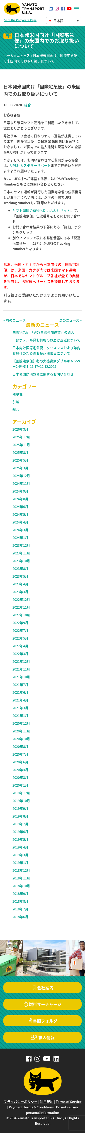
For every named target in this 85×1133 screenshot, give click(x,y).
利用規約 (46, 1101)
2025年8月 (20, 452)
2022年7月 (20, 630)
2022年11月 (21, 607)
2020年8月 (20, 746)
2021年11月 (21, 669)
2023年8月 (20, 568)
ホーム (8, 55)
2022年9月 (20, 622)
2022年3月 (20, 653)
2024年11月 (21, 483)
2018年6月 (20, 916)
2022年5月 (20, 638)
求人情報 (43, 1037)
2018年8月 (20, 901)
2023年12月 (21, 545)
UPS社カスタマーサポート (30, 165)
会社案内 (42, 988)
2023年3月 (20, 591)
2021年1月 (20, 715)
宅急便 (17, 393)
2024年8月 (20, 498)
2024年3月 (20, 529)
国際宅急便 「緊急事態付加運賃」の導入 (43, 332)
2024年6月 (20, 506)
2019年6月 (20, 831)
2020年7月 (20, 754)
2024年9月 (20, 491)
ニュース (23, 55)
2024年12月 (21, 475)
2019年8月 (20, 816)
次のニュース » (70, 320)
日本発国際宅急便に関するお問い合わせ (43, 374)
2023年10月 (21, 560)
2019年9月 (20, 808)
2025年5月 (20, 460)
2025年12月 (21, 436)
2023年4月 (20, 584)
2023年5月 (20, 576)
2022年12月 (21, 599)
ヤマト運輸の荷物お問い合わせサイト (41, 210)
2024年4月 (20, 522)
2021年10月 (21, 676)
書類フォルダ (42, 1021)
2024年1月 (20, 537)
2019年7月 (20, 823)
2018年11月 (21, 878)
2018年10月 (21, 885)
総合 (27, 104)
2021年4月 (20, 700)
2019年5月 (20, 839)
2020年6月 (20, 762)
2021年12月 (21, 661)
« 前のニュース (14, 320)
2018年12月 (21, 870)
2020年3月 (20, 777)
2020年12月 (21, 723)
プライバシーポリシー (21, 1101)
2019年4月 (20, 847)
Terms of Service (69, 1101)
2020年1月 (20, 785)
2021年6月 (20, 692)
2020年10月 (21, 738)
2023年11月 (21, 553)
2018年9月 (20, 893)
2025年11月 (21, 444)
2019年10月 (21, 800)
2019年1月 (20, 862)
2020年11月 (21, 731)
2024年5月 (20, 514)
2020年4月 (20, 769)
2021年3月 (20, 707)
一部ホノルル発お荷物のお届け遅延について (46, 340)
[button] (64, 20)
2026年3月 (20, 429)
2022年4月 (20, 645)
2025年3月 (20, 467)
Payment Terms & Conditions (31, 1107)
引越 (15, 401)
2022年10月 (21, 614)
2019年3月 (20, 854)
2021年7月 (20, 684)
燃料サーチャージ (42, 1004)
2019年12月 (21, 792)
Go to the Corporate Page (20, 20)
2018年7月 (20, 909)
